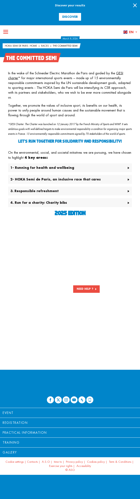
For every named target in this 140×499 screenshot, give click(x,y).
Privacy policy (74, 462)
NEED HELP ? (85, 288)
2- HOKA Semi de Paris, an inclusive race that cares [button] (55, 179)
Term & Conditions (120, 462)
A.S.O (46, 462)
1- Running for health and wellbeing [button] (42, 168)
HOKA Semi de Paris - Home (21, 45)
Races (45, 45)
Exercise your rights (60, 466)
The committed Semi (65, 45)
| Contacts (31, 462)
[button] (130, 32)
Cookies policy (96, 462)
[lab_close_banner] (135, 5)
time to (58, 462)
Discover (70, 16)
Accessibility (83, 466)
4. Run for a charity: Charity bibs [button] (38, 202)
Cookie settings (14, 462)
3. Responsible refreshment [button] (34, 191)
